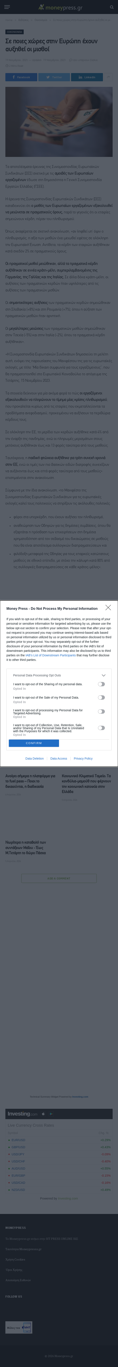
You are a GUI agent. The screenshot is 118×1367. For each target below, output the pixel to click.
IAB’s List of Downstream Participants (51, 655)
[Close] (110, 609)
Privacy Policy (83, 758)
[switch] (101, 684)
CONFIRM (34, 743)
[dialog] (59, 684)
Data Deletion (34, 758)
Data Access (58, 758)
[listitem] (59, 675)
